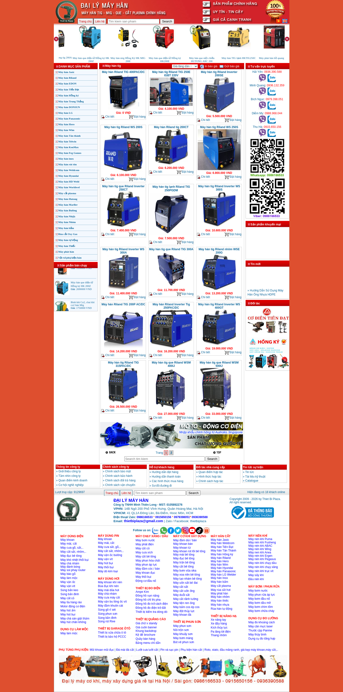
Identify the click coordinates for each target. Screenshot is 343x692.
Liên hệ (100, 21)
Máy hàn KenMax (68, 147)
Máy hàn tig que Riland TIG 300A (171, 249)
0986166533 (145, 517)
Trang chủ (85, 21)
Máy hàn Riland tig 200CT (171, 127)
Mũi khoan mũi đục (102, 649)
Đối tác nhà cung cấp (210, 467)
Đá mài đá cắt (125, 649)
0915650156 (163, 517)
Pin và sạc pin (169, 649)
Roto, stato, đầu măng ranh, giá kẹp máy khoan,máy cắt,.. (241, 649)
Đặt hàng (137, 116)
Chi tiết (107, 116)
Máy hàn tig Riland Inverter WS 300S (219, 188)
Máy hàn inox (66, 158)
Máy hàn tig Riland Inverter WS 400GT (219, 306)
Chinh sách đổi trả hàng (120, 480)
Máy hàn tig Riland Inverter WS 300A (123, 251)
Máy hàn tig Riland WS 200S (123, 127)
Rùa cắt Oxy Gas (67, 234)
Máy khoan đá (182, 614)
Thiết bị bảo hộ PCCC (112, 636)
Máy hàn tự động (68, 240)
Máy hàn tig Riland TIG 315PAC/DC (123, 364)
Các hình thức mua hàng (167, 481)
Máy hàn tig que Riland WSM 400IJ (171, 364)
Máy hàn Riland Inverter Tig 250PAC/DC (171, 306)
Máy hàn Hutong (67, 199)
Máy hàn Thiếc (67, 246)
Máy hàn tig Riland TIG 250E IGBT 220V (171, 73)
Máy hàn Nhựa (66, 216)
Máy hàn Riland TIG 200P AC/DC (123, 304)
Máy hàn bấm (66, 228)
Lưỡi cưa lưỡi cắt (147, 649)
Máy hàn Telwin (67, 141)
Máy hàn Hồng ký (68, 95)
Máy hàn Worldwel (69, 187)
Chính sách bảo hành (118, 476)
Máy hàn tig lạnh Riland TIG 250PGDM (171, 188)
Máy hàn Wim (66, 130)
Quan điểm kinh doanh (73, 480)
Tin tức (249, 472)
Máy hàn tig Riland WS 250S (219, 127)
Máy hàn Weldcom (68, 170)
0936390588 (200, 517)
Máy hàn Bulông (67, 210)
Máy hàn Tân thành (69, 135)
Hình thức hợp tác (210, 476)
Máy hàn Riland (67, 77)
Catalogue (251, 480)
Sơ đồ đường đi (162, 485)
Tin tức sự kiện (253, 467)
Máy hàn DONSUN (69, 107)
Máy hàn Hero (66, 124)
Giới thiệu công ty (70, 471)
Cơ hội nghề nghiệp (71, 485)
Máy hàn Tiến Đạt (68, 89)
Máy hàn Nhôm (67, 222)
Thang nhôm (219, 635)
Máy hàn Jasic (66, 72)
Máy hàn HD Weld (68, 181)
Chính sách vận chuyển (120, 485)
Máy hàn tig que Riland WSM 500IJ (219, 364)
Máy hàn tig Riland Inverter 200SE (219, 73)
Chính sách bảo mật (118, 471)
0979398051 (182, 517)
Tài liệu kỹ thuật (255, 476)
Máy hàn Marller (68, 204)
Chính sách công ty (116, 466)
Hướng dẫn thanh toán (166, 476)
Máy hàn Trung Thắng (71, 101)
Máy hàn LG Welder (223, 574)
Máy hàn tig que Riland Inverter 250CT (123, 188)
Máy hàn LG (65, 112)
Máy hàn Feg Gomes (69, 152)
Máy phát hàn (66, 251)
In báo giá (208, 66)
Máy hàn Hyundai (68, 175)
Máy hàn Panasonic (69, 118)
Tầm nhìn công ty (69, 476)
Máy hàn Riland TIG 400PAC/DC (123, 72)
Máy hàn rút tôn (67, 164)
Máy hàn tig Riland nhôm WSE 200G (219, 251)
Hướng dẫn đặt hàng (165, 472)
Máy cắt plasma (67, 193)
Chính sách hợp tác (211, 481)
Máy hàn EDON (67, 83)
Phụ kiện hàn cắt (191, 649)
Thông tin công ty (68, 466)
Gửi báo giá (229, 66)
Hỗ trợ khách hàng (162, 467)
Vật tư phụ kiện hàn (70, 257)
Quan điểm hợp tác (211, 472)
